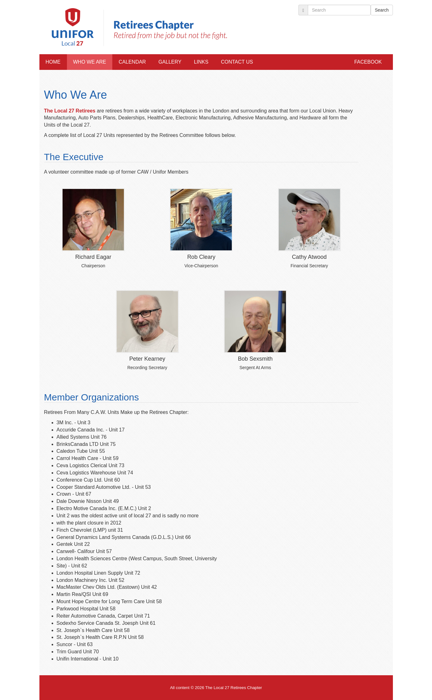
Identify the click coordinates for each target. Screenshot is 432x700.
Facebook (368, 62)
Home (53, 62)
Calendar (132, 62)
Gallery (169, 62)
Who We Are (89, 62)
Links (201, 62)
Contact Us (237, 62)
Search (382, 10)
